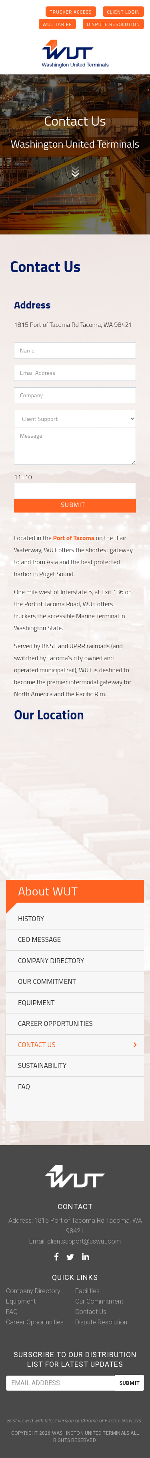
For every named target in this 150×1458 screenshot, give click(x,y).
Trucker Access (71, 12)
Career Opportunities (55, 1024)
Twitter (70, 1256)
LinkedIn (85, 1256)
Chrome (89, 1421)
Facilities (87, 1291)
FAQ (24, 1087)
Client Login (123, 12)
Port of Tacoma (73, 538)
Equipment (36, 1003)
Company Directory (51, 961)
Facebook (56, 1256)
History (31, 919)
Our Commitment (47, 982)
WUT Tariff (57, 24)
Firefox (112, 1421)
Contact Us (37, 1045)
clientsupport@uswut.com (84, 1241)
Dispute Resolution (113, 24)
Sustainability (42, 1066)
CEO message (39, 940)
